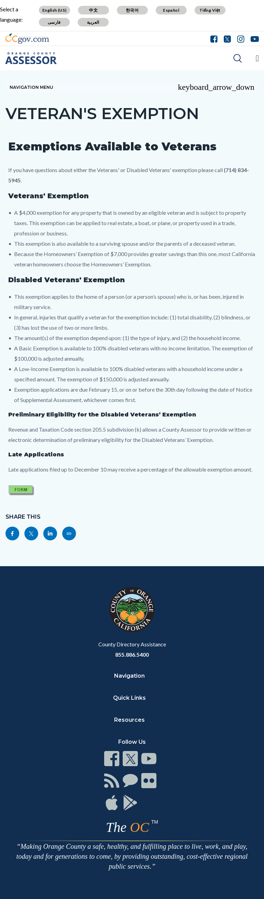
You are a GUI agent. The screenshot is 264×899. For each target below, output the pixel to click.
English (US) (54, 10)
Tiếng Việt (210, 10)
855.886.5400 (132, 654)
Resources (129, 720)
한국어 (132, 10)
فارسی (54, 22)
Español (171, 10)
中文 (93, 10)
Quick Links (129, 698)
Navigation (129, 676)
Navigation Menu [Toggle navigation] (132, 87)
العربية (93, 22)
